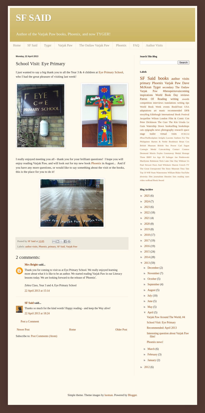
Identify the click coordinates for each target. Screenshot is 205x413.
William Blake (174, 172)
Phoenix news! (155, 342)
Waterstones (161, 172)
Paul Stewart (146, 165)
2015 (147, 251)
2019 (147, 229)
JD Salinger (167, 157)
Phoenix (121, 45)
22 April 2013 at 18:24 (37, 313)
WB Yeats (151, 172)
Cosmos (185, 149)
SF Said (32, 45)
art (155, 110)
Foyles (160, 153)
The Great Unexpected (150, 168)
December (153, 267)
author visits (31, 246)
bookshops (184, 126)
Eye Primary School (111, 72)
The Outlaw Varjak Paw (94, 45)
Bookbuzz (173, 141)
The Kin (173, 122)
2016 (147, 246)
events (166, 106)
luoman (108, 395)
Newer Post (23, 329)
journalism (158, 176)
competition (146, 102)
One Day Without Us (179, 161)
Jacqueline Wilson (149, 118)
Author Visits (154, 45)
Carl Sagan (183, 145)
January (152, 360)
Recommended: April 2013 (162, 327)
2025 (147, 195)
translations (170, 102)
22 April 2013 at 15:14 (37, 290)
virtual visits (168, 133)
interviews (158, 102)
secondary (168, 87)
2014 (147, 257)
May (150, 306)
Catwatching (164, 149)
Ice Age (157, 157)
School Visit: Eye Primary (161, 322)
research (179, 130)
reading (180, 176)
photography (167, 130)
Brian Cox (184, 141)
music (162, 110)
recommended (175, 110)
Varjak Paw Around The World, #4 (166, 317)
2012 (147, 367)
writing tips (183, 102)
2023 (147, 207)
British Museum (148, 145)
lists (174, 176)
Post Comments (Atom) (44, 336)
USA (186, 106)
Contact (176, 149)
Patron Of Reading (153, 99)
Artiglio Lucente (165, 138)
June (150, 301)
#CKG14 (185, 134)
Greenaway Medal (172, 153)
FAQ (136, 45)
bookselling (171, 126)
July (150, 295)
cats (142, 130)
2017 (147, 240)
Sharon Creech (178, 165)
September (153, 284)
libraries (167, 176)
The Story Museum (170, 168)
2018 (147, 234)
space (186, 130)
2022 (147, 212)
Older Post (121, 329)
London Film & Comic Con (174, 118)
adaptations (145, 110)
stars (187, 176)
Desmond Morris (148, 153)
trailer (153, 133)
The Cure (163, 122)
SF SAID (33, 17)
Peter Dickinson (148, 122)
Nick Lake (164, 161)
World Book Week (150, 106)
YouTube (185, 172)
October (152, 278)
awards (185, 99)
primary (52, 246)
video (142, 180)
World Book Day (167, 95)
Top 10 (143, 172)
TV (187, 165)
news (157, 130)
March (151, 348)
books (163, 78)
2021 (147, 218)
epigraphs (149, 130)
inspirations (146, 95)
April (150, 312)
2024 (147, 201)
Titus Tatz (184, 168)
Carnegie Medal (148, 149)
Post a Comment (30, 321)
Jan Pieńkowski (182, 157)
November (153, 273)
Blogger (132, 395)
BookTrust (177, 106)
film (151, 176)
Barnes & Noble (159, 141)
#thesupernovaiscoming (176, 91)
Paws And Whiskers (162, 165)
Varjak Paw (65, 45)
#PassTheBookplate (148, 138)
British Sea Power (166, 145)
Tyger (47, 45)
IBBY (149, 157)
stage (142, 133)
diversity (144, 176)
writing (174, 99)
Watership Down (155, 126)
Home (17, 45)
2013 (147, 262)
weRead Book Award (154, 180)
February (152, 354)
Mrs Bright (31, 264)
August (151, 290)
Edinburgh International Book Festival (169, 114)
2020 (147, 223)
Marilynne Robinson (149, 161)
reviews (185, 95)
